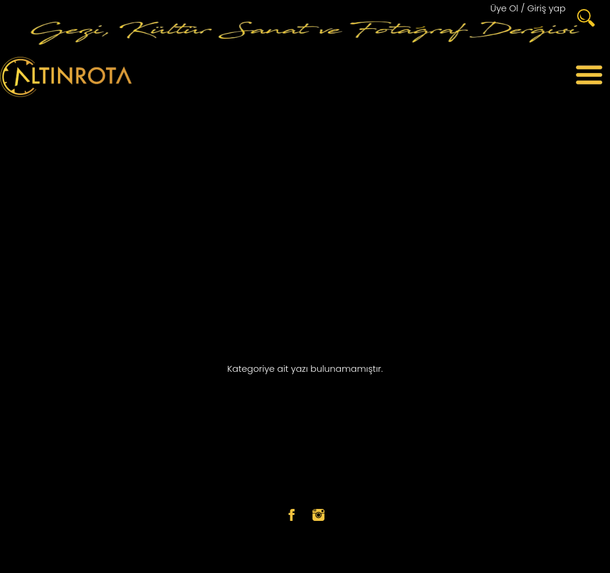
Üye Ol (504, 8)
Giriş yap (546, 8)
